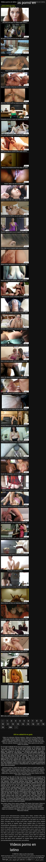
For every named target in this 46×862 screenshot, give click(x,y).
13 (18, 724)
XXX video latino (39, 741)
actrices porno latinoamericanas (10, 815)
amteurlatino (16, 817)
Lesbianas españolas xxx (9, 807)
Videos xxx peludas (23, 744)
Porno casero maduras (18, 803)
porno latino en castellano (37, 834)
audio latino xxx (9, 819)
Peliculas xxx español (32, 739)
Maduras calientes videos (20, 743)
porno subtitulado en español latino (22, 838)
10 (3, 724)
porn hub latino (13, 827)
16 (33, 724)
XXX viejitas (28, 803)
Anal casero (35, 803)
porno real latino (6, 838)
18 (43, 724)
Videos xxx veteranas (8, 737)
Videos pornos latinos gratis (9, 773)
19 (3, 727)
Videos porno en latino (17, 856)
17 (38, 724)
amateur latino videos (26, 815)
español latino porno (34, 821)
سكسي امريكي (39, 859)
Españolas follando (7, 767)
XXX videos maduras (38, 809)
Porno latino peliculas (38, 769)
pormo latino (4, 827)
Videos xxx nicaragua (27, 806)
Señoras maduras (20, 737)
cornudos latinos (9, 821)
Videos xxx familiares (8, 809)
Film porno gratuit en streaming (32, 856)
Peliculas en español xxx (32, 770)
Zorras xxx (32, 741)
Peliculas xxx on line (37, 740)
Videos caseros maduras (8, 770)
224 (10, 727)
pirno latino (35, 825)
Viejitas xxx (40, 737)
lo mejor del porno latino (24, 825)
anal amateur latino (25, 817)
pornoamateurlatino (6, 840)
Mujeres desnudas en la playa (35, 807)
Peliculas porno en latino (19, 769)
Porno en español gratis (34, 767)
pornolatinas (25, 840)
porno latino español (7, 836)
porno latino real (40, 836)
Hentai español (38, 806)
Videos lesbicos (26, 774)
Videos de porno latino (28, 805)
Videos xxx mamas (31, 737)
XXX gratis (17, 809)
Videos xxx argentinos (15, 805)
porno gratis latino (30, 833)
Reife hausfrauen (6, 856)
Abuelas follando (15, 740)
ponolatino (42, 825)
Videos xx (29, 769)
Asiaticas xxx (17, 741)
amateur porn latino (6, 817)
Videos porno (12, 772)
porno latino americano (7, 834)
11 (8, 724)
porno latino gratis (19, 836)
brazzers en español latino (21, 819)
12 (13, 724)
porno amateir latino (23, 827)
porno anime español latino (23, 829)
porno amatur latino (35, 827)
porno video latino (39, 838)
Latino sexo (31, 773)
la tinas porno (40, 823)
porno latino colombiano (22, 834)
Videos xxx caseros (26, 740)
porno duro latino (10, 831)
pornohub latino (16, 840)
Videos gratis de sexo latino (35, 743)
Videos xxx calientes (7, 741)
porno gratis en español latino (15, 833)
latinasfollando (5, 825)
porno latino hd (29, 836)
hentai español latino (29, 823)
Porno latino (24, 741)
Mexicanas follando (22, 810)
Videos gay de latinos (9, 739)
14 (23, 724)
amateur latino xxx (39, 815)
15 (28, 724)
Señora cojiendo (20, 770)
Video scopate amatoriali (20, 857)
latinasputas (13, 825)
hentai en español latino (15, 823)
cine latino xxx (34, 819)
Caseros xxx (38, 773)
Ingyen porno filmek (32, 857)
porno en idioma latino (22, 831)
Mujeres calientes (20, 739)
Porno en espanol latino (23, 772)
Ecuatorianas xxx (16, 806)
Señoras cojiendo (7, 743)
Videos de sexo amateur (37, 772)
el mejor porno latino (21, 821)
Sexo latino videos (6, 803)
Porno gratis (7, 806)
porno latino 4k (40, 833)
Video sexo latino (22, 773)
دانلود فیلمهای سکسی (14, 859)
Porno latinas (39, 805)
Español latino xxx (22, 807)
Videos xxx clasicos (26, 809)
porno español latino (35, 831)
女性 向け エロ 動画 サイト (27, 859)
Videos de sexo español (20, 767)
